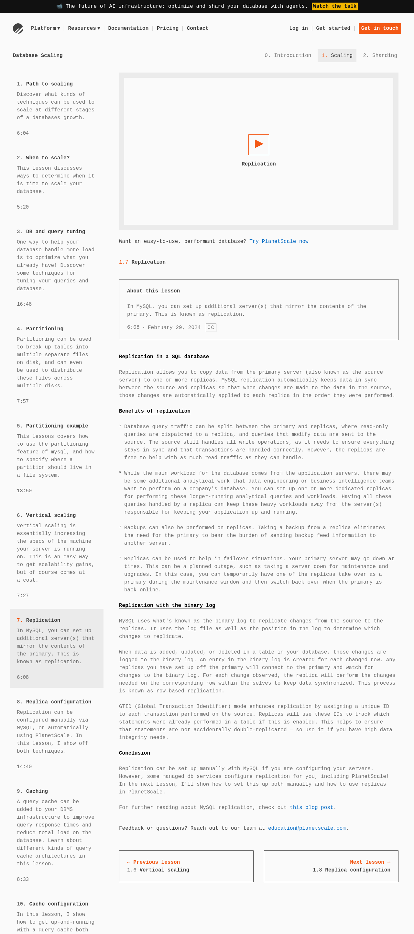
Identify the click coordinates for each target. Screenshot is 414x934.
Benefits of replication (155, 411)
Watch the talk (334, 6)
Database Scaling (38, 56)
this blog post (311, 808)
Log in (298, 28)
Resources (85, 28)
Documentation (129, 28)
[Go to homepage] (18, 28)
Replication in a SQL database (164, 357)
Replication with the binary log (167, 606)
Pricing (169, 28)
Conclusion (134, 753)
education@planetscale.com (307, 828)
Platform (45, 28)
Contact (199, 28)
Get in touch (379, 28)
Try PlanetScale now (278, 242)
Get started (333, 28)
